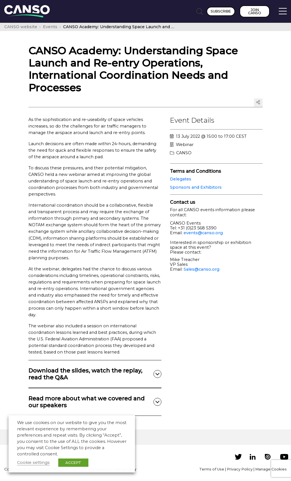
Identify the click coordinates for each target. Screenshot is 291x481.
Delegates (180, 179)
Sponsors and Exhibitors (196, 187)
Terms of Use (211, 469)
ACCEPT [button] (73, 462)
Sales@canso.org (201, 269)
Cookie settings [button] (33, 462)
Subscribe (221, 11)
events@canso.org (203, 232)
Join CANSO (254, 11)
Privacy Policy (240, 469)
